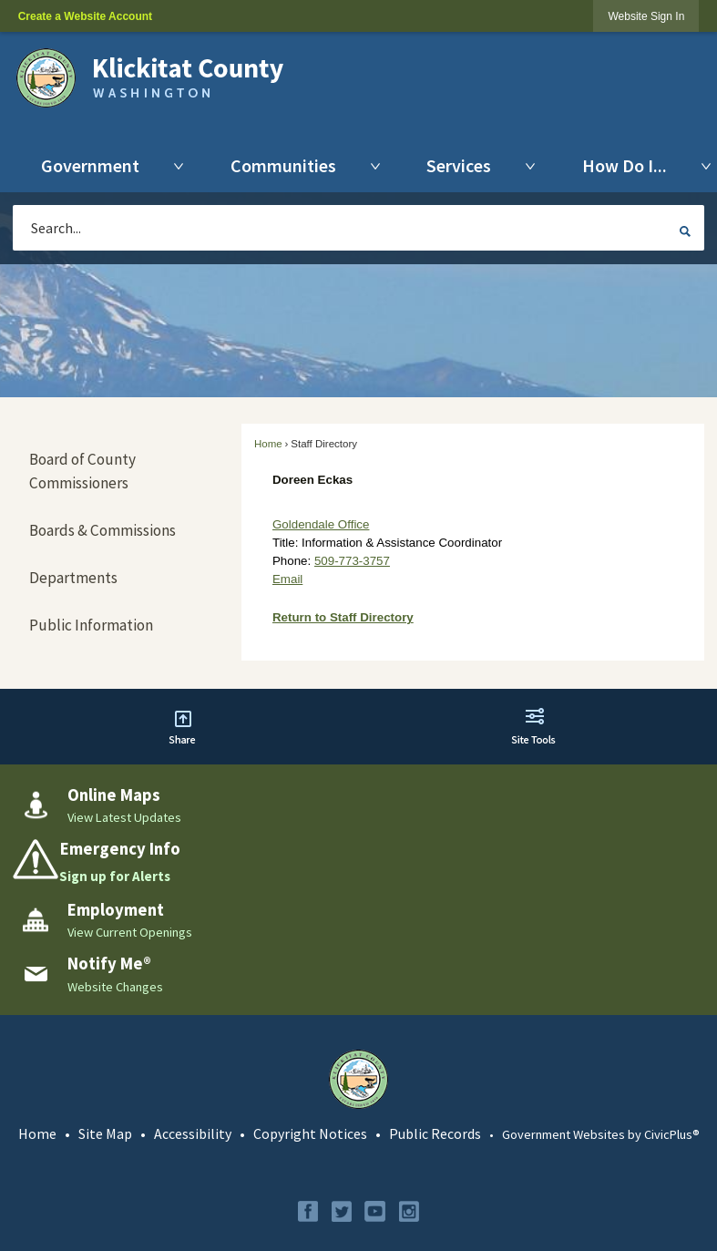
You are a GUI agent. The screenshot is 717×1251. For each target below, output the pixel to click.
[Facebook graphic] (308, 1211)
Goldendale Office (320, 524)
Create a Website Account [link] (85, 16)
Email (287, 579)
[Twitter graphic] (342, 1211)
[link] (646, 16)
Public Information (91, 625)
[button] (685, 230)
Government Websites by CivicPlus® (601, 1134)
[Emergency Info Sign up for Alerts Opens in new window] (358, 861)
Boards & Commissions (102, 530)
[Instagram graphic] (409, 1211)
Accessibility (192, 1133)
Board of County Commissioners (82, 471)
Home (268, 443)
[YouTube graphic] (374, 1211)
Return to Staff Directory (343, 617)
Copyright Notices (310, 1133)
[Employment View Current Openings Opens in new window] (358, 920)
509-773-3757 (352, 561)
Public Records (435, 1133)
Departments (73, 578)
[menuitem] (94, 165)
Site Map (105, 1133)
